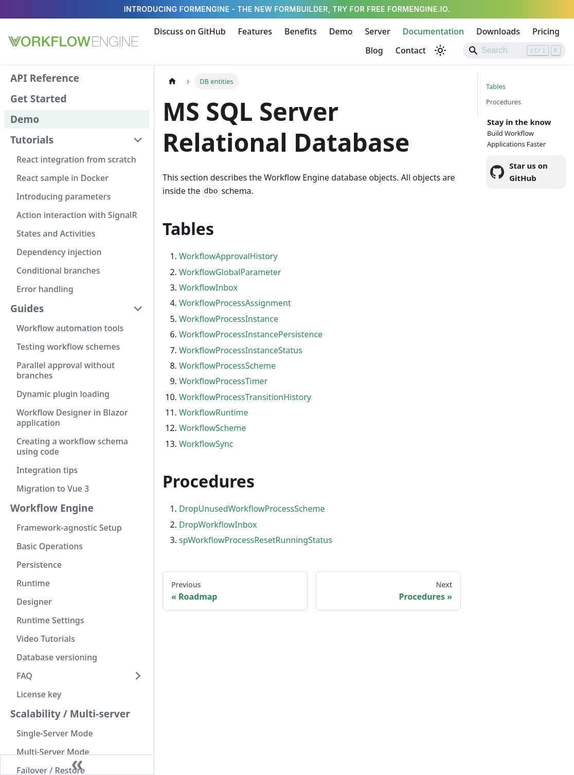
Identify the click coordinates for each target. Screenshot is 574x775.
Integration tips (47, 470)
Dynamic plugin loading (63, 394)
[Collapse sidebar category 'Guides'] (138, 308)
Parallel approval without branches (65, 370)
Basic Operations (49, 546)
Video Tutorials (45, 638)
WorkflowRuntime (213, 412)
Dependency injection (59, 252)
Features (255, 31)
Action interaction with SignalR (76, 215)
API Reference (44, 78)
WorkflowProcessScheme (227, 365)
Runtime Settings (50, 620)
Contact (411, 50)
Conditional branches (58, 270)
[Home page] (172, 81)
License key (38, 694)
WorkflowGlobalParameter (230, 272)
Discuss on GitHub (189, 31)
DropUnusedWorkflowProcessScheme (252, 508)
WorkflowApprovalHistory (228, 256)
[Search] (514, 50)
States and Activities (56, 233)
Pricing (546, 31)
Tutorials (31, 140)
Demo (341, 31)
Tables (496, 86)
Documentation (433, 31)
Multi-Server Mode (52, 752)
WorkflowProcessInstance (228, 319)
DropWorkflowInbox (218, 524)
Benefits (300, 31)
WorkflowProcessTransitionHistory (245, 397)
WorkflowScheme (212, 428)
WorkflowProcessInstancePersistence (250, 334)
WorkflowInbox (208, 287)
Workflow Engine (52, 508)
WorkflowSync (206, 443)
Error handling (45, 289)
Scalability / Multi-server (70, 713)
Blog (374, 50)
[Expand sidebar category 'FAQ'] (138, 676)
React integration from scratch (76, 159)
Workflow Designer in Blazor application (72, 417)
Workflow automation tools (69, 328)
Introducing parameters (63, 196)
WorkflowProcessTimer (223, 381)
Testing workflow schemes (68, 346)
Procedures (503, 101)
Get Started (38, 98)
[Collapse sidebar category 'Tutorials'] (138, 140)
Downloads (498, 31)
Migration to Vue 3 (52, 488)
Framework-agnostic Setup (69, 527)
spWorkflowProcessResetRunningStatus (255, 540)
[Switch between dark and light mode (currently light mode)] (440, 50)
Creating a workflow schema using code (72, 446)
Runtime (33, 583)
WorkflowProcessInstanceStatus (240, 350)
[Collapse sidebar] (77, 764)
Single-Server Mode (54, 733)
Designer (34, 601)
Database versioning (56, 657)
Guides (27, 308)
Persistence (39, 564)
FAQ (24, 675)
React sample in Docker (62, 178)
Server (377, 31)
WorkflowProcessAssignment (235, 303)
